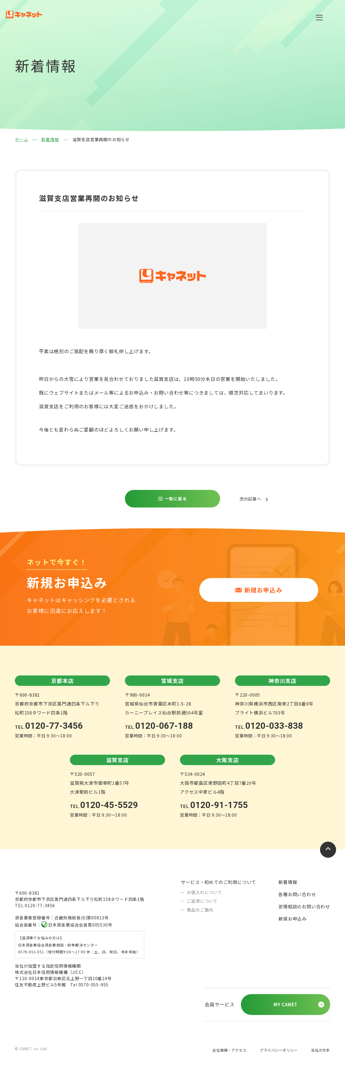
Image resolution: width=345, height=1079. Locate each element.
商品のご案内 (200, 910)
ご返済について (202, 901)
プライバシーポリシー (279, 1050)
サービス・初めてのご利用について (218, 882)
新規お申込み (292, 918)
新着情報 (50, 139)
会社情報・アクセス (229, 1050)
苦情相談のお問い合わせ (304, 906)
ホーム (21, 139)
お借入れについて (204, 892)
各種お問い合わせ (297, 894)
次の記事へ (248, 499)
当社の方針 (320, 1050)
